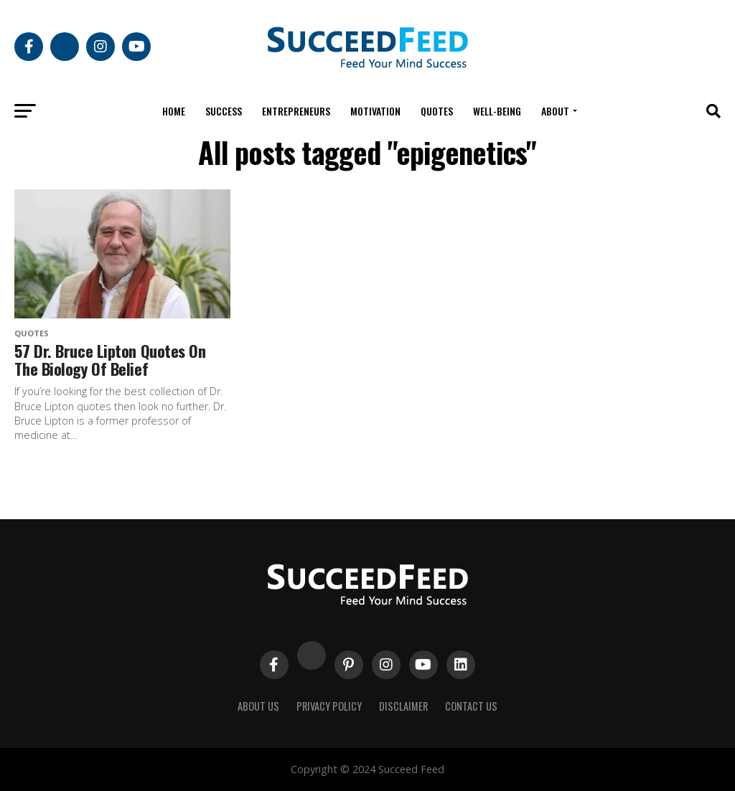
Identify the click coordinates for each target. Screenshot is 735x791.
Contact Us (471, 706)
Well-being (497, 110)
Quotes (437, 110)
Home (173, 110)
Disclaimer (403, 706)
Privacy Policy (329, 706)
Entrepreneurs (296, 110)
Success (223, 110)
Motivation (375, 110)
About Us (258, 706)
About (555, 110)
